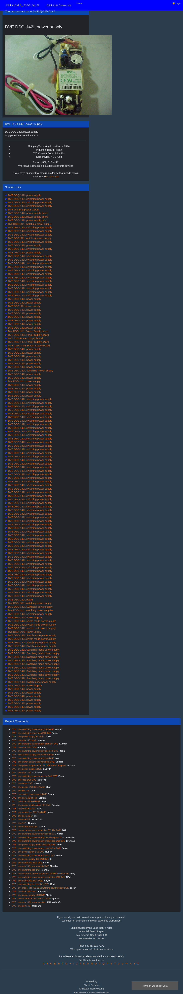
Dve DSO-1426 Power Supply (24, 631)
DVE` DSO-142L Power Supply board (28, 345)
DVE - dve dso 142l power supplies (29, 902)
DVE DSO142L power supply (23, 306)
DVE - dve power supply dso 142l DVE (30, 859)
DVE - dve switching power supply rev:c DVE (33, 855)
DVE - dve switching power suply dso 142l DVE (34, 776)
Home (79, 3)
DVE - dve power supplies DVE (27, 769)
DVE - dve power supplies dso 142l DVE (31, 805)
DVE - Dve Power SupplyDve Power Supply (33, 754)
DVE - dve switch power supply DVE (29, 794)
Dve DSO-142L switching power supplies (30, 610)
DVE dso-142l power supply (23, 209)
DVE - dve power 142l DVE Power (28, 787)
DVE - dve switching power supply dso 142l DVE (35, 751)
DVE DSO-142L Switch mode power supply (31, 635)
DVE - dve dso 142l (21, 772)
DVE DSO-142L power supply (24, 245)
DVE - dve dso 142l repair (24, 740)
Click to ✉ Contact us (59, 5)
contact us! (52, 176)
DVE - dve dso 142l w (22, 816)
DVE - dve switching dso (24, 808)
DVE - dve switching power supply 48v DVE (33, 729)
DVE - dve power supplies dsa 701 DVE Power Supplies (39, 765)
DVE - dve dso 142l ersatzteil (26, 801)
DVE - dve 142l (19, 823)
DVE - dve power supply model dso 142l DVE (33, 844)
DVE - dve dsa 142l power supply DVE (30, 866)
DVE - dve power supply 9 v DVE (28, 736)
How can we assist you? (155, 985)
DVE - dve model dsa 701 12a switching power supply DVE (40, 888)
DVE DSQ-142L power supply (24, 195)
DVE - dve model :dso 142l (25, 826)
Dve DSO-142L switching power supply (29, 223)
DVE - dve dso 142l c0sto (24, 891)
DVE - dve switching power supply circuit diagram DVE (38, 837)
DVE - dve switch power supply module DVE (33, 761)
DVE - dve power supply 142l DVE (28, 895)
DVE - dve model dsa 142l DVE (27, 862)
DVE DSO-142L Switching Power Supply (30, 370)
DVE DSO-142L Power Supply (24, 617)
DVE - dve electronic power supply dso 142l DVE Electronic (40, 873)
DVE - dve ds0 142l (21, 906)
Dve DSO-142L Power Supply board (27, 331)
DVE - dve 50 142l (21, 790)
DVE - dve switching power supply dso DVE (33, 758)
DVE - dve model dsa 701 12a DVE (29, 812)
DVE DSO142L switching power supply (29, 238)
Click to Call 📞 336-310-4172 (22, 5)
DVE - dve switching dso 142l (26, 870)
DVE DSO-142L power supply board (27, 213)
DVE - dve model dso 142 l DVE (27, 880)
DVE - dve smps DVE (22, 783)
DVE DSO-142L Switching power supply (29, 606)
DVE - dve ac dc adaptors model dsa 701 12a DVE (36, 830)
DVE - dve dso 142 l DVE (24, 747)
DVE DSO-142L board (20, 599)
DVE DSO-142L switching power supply (29, 198)
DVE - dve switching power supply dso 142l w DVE (36, 848)
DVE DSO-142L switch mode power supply (31, 621)
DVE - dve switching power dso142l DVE (31, 733)
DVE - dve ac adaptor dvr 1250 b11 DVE (31, 898)
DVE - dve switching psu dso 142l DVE (30, 884)
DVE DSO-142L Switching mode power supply (33, 649)
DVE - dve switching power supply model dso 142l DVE (38, 841)
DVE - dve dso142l (21, 819)
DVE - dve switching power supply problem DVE (35, 743)
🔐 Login (176, 3)
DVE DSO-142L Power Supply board (28, 334)
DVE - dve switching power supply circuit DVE (34, 833)
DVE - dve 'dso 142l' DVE (24, 780)
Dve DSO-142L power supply (23, 381)
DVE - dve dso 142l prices (24, 798)
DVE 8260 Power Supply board (25, 338)
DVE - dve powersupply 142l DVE (28, 852)
